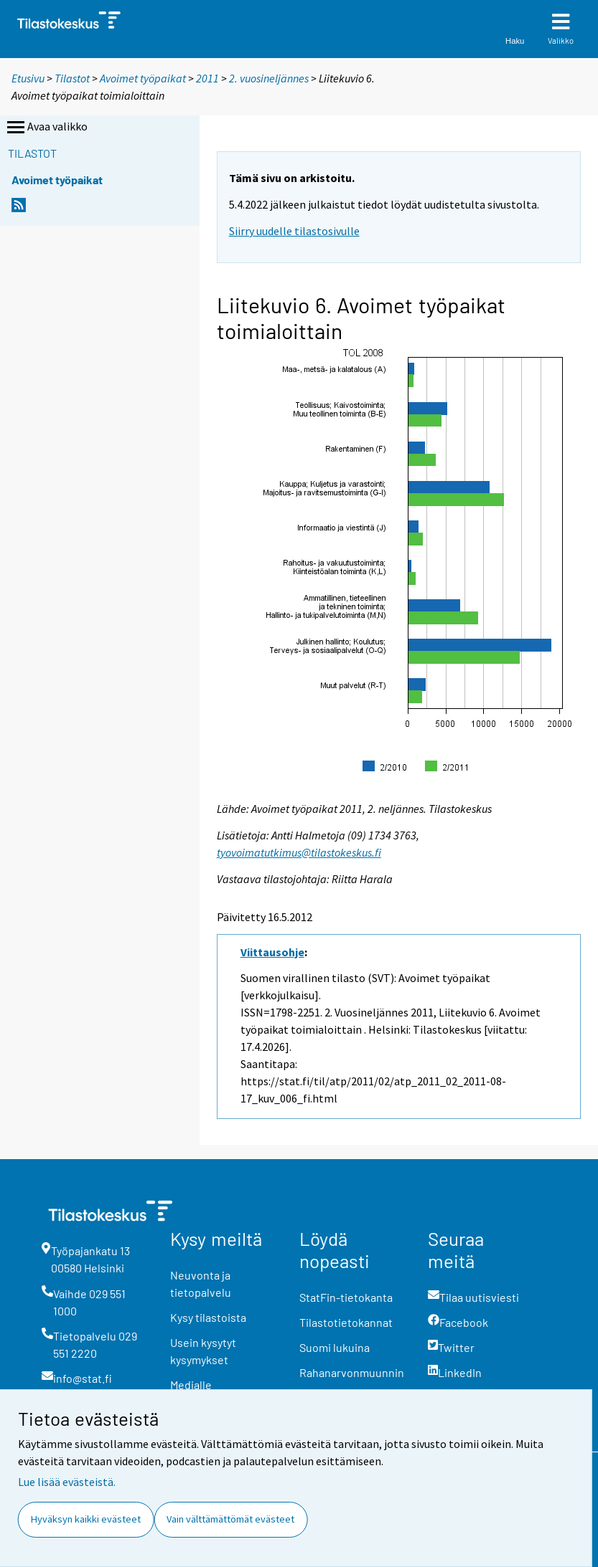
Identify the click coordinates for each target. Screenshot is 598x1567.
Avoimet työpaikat (143, 78)
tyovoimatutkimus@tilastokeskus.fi (299, 852)
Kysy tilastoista (208, 1317)
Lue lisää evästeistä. (67, 1482)
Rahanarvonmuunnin (351, 1372)
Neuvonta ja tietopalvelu (200, 1283)
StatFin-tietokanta (346, 1297)
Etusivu (28, 78)
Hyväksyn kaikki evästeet (86, 1519)
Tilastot (72, 78)
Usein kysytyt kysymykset (203, 1350)
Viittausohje (272, 952)
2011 (207, 78)
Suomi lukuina (334, 1347)
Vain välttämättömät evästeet (230, 1519)
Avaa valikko (46, 127)
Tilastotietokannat (346, 1322)
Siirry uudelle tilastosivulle (294, 231)
